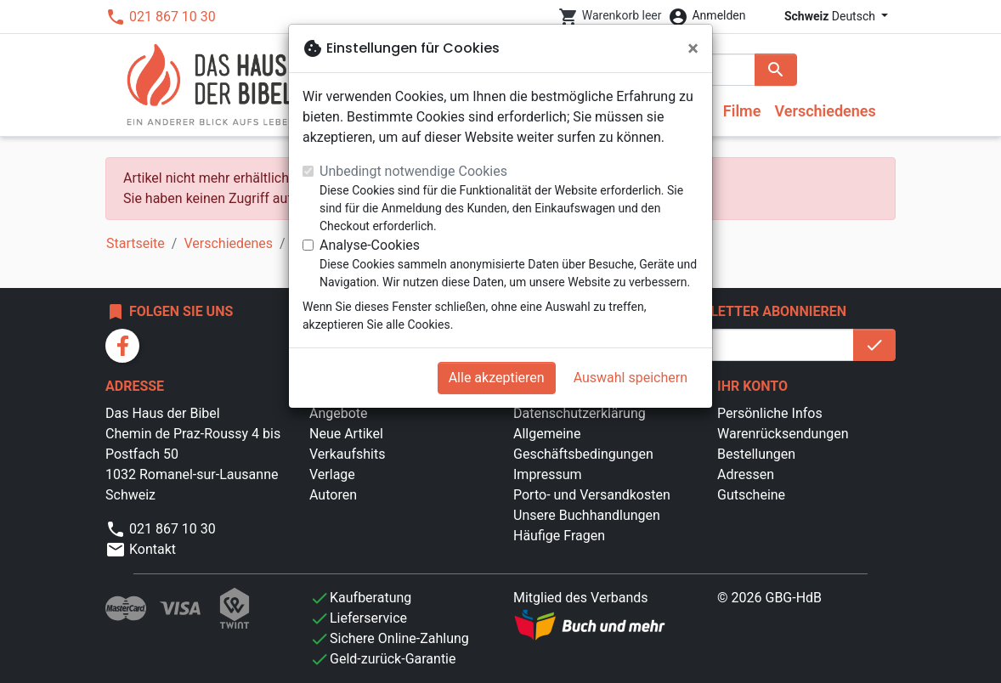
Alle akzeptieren (497, 378)
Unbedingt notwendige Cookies (413, 171)
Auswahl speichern (630, 378)
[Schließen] (693, 48)
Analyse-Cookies (370, 245)
